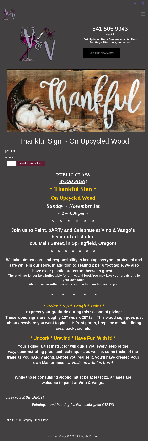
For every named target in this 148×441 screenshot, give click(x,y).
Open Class (41, 420)
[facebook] (135, 3)
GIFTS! (108, 405)
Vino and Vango (57, 436)
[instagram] (143, 3)
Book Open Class (31, 163)
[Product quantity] (12, 163)
